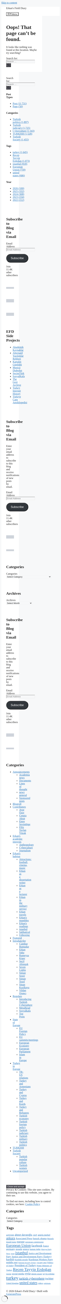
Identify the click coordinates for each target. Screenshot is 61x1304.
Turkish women (23, 1166)
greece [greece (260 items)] (26, 1249)
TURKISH (18, 1147)
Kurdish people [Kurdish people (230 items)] (21, 1259)
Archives (11, 600)
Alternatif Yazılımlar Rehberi (18, 356)
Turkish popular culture (23, 1159)
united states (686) (19, 174)
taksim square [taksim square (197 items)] (36, 1274)
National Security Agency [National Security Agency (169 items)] (27, 1263)
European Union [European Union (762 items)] (18, 1245)
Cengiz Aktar (23, 817)
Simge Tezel (22, 980)
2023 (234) (18, 197)
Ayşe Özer (21, 811)
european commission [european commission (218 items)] (34, 1242)
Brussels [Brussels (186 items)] (50, 1239)
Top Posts (22, 1015)
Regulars (17, 996)
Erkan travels (22, 913)
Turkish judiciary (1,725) (21, 126)
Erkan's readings (23, 925)
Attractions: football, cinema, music (25, 863)
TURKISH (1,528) (22, 133)
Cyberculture (26, 847)
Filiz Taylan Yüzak (22, 830)
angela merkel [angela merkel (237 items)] (44, 1235)
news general (23, 794)
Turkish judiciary (23, 1132)
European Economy (24, 1044)
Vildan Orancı (22, 992)
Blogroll (17, 804)
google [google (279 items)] (19, 1249)
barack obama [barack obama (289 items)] (40, 1238)
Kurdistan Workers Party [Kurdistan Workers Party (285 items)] (41, 1259)
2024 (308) (18, 194)
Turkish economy (24, 1117)
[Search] (8, 65)
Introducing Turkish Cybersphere (25, 1002)
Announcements (21, 771)
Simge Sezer (22, 974)
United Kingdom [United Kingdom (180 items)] (12, 1283)
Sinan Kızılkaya (24, 986)
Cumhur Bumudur (24, 945)
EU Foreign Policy (23, 1031)
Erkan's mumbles (24, 919)
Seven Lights (22, 968)
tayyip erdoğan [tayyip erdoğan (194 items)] (48, 1274)
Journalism (25, 850)
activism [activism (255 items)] (10, 1235)
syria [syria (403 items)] (28, 1273)
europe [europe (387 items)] (21, 1241)
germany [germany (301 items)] (10, 1249)
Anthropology (26, 844)
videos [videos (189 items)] (40, 1283)
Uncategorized (20, 1171)
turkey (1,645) (20, 152)
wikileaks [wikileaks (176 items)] (47, 1283)
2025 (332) (18, 191)
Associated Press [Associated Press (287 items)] (24, 1238)
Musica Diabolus (17, 369)
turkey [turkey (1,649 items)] (12, 1278)
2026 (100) (18, 188)
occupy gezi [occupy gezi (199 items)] (42, 1262)
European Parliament (24, 1050)
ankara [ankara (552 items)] (10, 1238)
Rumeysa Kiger (24, 957)
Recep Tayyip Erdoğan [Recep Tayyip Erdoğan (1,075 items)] (32, 1269)
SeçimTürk (18, 373)
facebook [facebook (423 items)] (36, 1245)
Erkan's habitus (16, 855)
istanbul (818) (20, 164)
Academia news (24, 776)
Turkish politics (23, 1143)
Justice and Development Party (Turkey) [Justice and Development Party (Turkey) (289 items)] (32, 1256)
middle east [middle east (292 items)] (12, 1262)
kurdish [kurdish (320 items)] (10, 1259)
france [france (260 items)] (46, 1246)
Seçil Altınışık (23, 963)
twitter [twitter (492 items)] (49, 1278)
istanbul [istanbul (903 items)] (21, 1253)
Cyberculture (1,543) (23, 130)
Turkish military (23, 1137)
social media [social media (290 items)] (18, 1273)
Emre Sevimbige (24, 823)
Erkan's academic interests (17, 839)
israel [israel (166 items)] (13, 1253)
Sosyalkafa (25, 1010)
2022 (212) (18, 200)
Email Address (10, 245)
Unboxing (24, 935)
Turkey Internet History (17, 391)
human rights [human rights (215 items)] (35, 1249)
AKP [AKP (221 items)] (35, 1235)
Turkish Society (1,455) (21, 138)
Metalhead (24, 1007)
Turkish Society (17, 1152)
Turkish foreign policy (23, 1124)
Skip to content (9, 2)
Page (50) (18, 106)
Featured (17, 938)
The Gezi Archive (17, 382)
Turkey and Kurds (23, 1101)
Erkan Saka (22, 951)
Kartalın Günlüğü (17, 363)
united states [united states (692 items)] (28, 1283)
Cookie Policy (32, 1204)
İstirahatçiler (19, 940)
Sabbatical (24, 932)
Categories (11, 573)
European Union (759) (19, 168)
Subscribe (17, 258)
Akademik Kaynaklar (18, 348)
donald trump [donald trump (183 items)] (11, 1242)
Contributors (19, 806)
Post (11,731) (20, 103)
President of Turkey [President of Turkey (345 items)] (25, 1265)
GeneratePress (13, 1294)
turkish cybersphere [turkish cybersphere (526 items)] (32, 1278)
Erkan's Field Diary (16, 8)
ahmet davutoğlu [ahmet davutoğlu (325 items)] (23, 1234)
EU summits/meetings (28, 1038)
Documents (25, 780)
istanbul (23, 929)
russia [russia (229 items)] (8, 1274)
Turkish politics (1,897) (21, 121)
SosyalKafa (19, 376)
